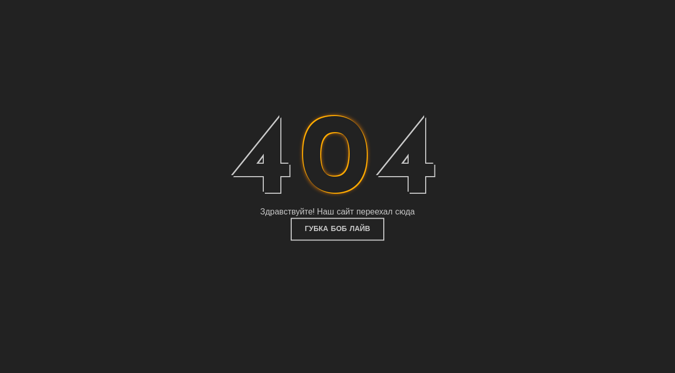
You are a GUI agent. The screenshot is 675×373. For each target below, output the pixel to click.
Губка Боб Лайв (337, 229)
